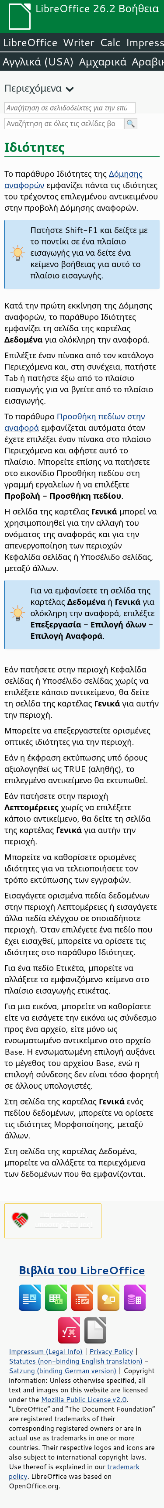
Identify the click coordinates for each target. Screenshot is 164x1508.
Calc (110, 42)
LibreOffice (30, 42)
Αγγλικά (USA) (38, 61)
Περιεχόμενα (33, 88)
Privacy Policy (111, 1351)
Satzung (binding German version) (63, 1370)
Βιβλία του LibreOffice (82, 1270)
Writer (78, 42)
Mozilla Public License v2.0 (84, 1399)
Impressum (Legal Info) (46, 1351)
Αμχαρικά (103, 61)
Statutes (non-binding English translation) (76, 1361)
